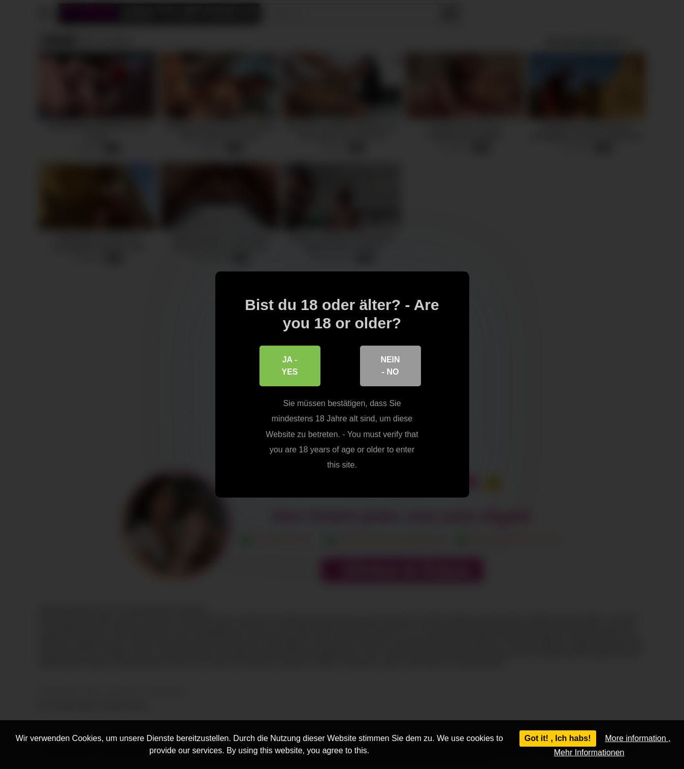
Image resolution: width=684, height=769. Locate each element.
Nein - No (390, 365)
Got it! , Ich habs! (558, 738)
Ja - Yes (289, 365)
